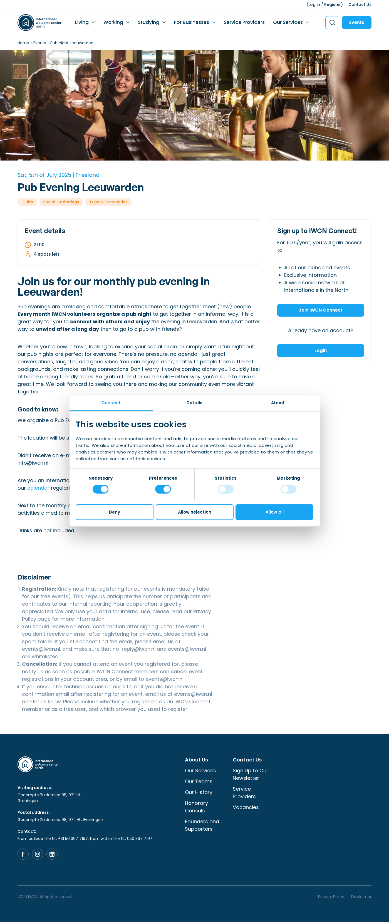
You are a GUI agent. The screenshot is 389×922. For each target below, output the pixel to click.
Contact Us (359, 4)
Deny (114, 512)
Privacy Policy (331, 896)
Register (332, 4)
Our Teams (198, 781)
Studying (148, 22)
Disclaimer (361, 896)
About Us (196, 759)
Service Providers (244, 22)
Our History (198, 792)
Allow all (275, 512)
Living (82, 22)
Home (23, 43)
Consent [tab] (111, 403)
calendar (38, 487)
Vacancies (246, 807)
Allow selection (194, 512)
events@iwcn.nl (41, 648)
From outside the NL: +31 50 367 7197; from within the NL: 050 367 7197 (85, 838)
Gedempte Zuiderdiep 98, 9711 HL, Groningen (50, 797)
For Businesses (191, 22)
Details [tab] (194, 403)
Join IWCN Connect (321, 310)
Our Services (288, 22)
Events (356, 22)
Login (320, 350)
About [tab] (278, 403)
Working (113, 22)
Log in (314, 4)
